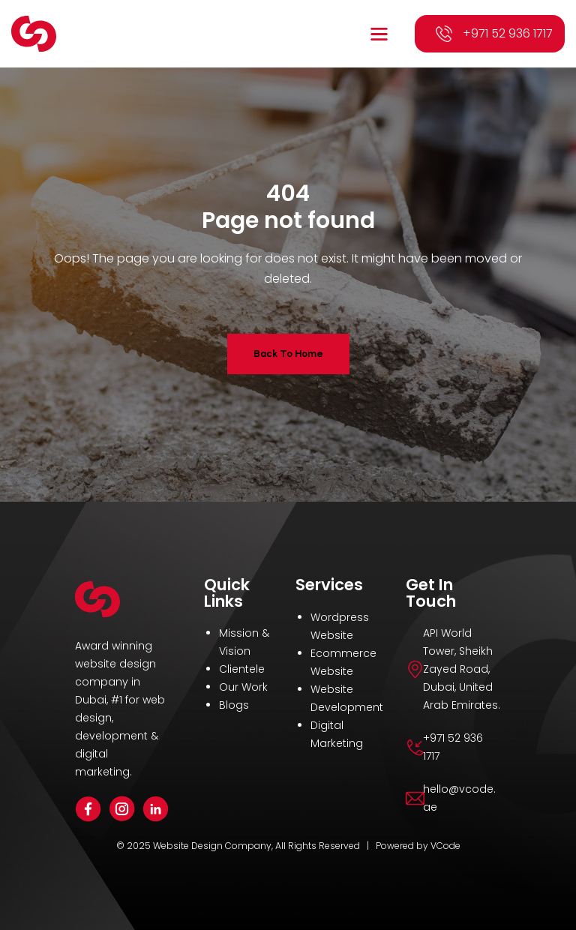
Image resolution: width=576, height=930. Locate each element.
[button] (381, 34)
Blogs (234, 705)
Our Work (243, 687)
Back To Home (288, 353)
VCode (445, 845)
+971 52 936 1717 (508, 33)
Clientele (242, 669)
